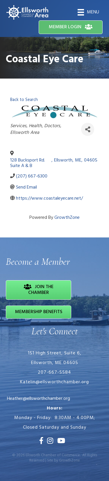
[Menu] (88, 12)
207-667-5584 (54, 372)
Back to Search (24, 100)
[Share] (87, 129)
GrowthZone (67, 217)
